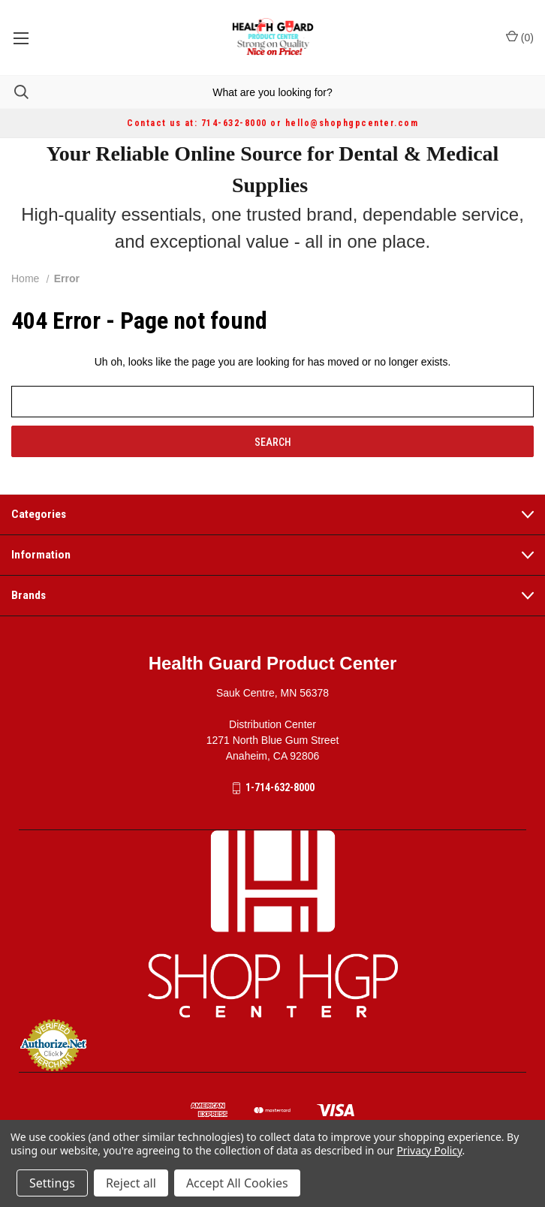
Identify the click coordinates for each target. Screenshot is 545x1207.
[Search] (14, 92)
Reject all (131, 1183)
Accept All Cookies (237, 1183)
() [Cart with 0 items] (520, 37)
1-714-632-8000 (280, 787)
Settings (52, 1183)
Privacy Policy (429, 1150)
